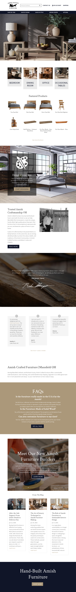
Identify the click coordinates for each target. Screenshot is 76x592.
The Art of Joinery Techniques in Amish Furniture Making (37, 516)
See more (33, 350)
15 (46, 487)
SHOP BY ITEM (11, 12)
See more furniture (38, 140)
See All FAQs (37, 426)
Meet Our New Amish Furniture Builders (37, 456)
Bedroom (14, 82)
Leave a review (41, 350)
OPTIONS (65, 12)
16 (47, 487)
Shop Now (37, 584)
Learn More (38, 477)
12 (42, 487)
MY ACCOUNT (56, 5)
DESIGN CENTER (53, 12)
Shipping (65, 5)
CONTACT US (46, 5)
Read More (13, 246)
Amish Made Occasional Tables (38, 34)
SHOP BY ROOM (25, 12)
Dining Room (30, 84)
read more (12, 548)
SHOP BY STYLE (39, 12)
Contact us (25, 422)
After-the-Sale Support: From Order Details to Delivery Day (15, 516)
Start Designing (22, 189)
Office (45, 82)
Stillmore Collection (38, 48)
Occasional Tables (61, 84)
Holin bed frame (14, 323)
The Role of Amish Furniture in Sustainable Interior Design (59, 516)
